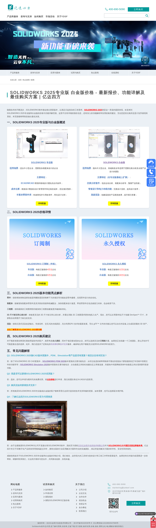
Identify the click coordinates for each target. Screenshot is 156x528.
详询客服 (42, 203)
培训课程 (54, 344)
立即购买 (138, 9)
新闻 (32, 80)
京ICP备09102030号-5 (83, 523)
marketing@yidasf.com (123, 488)
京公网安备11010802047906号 (105, 523)
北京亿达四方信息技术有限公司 (19, 7)
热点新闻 (26, 80)
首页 (20, 80)
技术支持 (64, 344)
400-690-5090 (117, 9)
